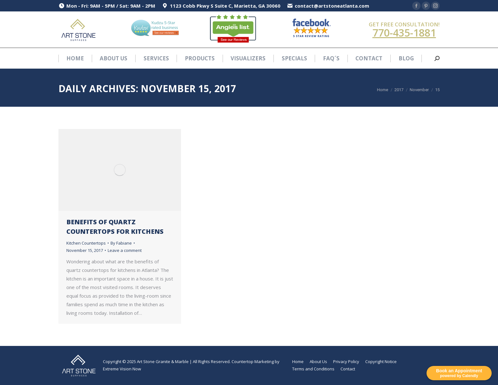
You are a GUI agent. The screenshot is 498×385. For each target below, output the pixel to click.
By (121, 243)
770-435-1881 (404, 32)
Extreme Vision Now (122, 369)
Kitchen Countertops (86, 243)
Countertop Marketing (253, 361)
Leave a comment (125, 250)
